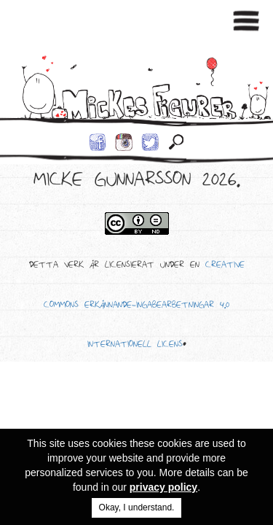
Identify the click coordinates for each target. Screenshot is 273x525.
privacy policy (163, 487)
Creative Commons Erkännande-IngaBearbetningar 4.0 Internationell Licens (144, 306)
